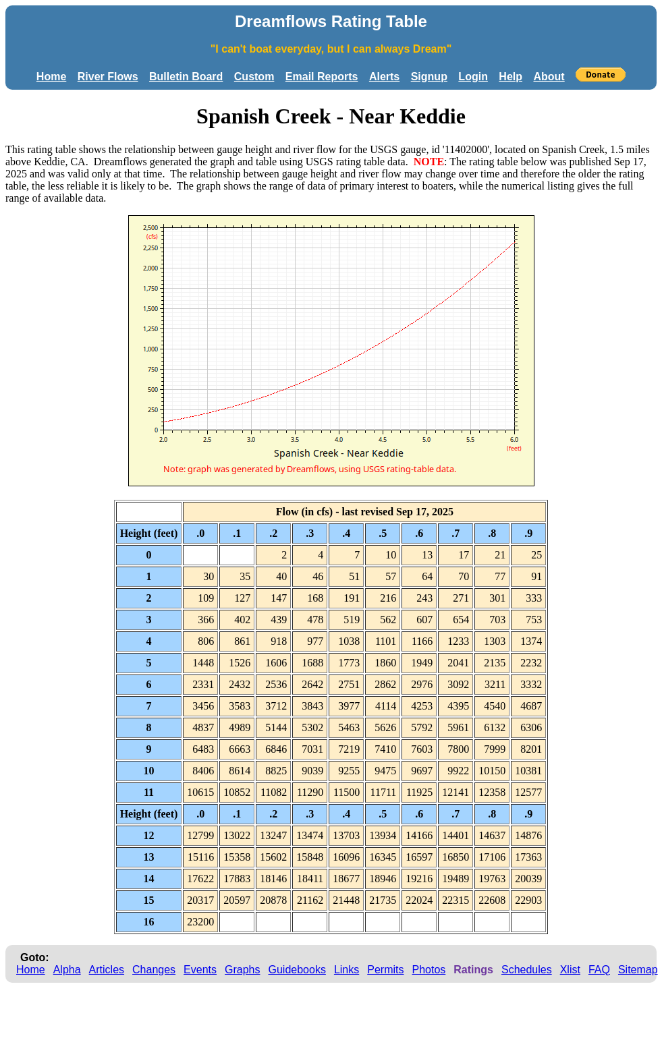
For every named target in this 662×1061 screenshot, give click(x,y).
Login (473, 76)
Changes (153, 969)
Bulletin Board (186, 76)
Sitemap (638, 969)
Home (51, 76)
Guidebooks (297, 969)
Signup (429, 76)
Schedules (526, 969)
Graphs (242, 969)
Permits (385, 969)
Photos (428, 969)
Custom (254, 76)
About (548, 76)
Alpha (67, 969)
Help (510, 76)
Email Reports (321, 76)
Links (346, 969)
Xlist (570, 969)
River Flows (108, 76)
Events (200, 969)
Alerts (384, 76)
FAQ (599, 969)
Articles (106, 969)
